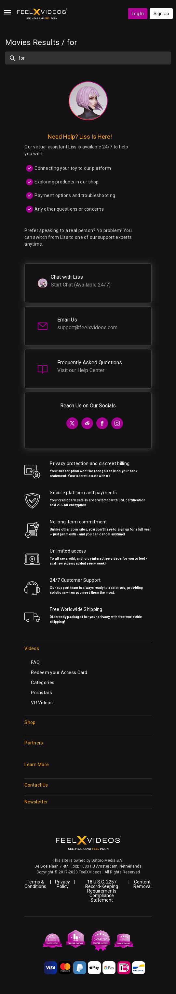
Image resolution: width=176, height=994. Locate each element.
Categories (42, 682)
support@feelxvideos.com (87, 327)
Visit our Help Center (80, 370)
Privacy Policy (62, 884)
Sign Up (161, 13)
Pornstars (41, 692)
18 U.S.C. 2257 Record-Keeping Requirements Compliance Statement (101, 891)
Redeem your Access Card (59, 672)
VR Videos (42, 702)
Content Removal (142, 884)
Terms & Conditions (35, 884)
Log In (138, 13)
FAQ (35, 662)
